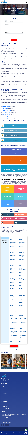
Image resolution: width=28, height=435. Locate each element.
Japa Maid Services (6, 114)
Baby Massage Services (7, 116)
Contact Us (5, 393)
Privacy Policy (5, 404)
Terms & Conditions (7, 408)
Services (4, 391)
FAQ (3, 395)
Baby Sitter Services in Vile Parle (22, 284)
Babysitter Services (6, 106)
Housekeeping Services (7, 118)
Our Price (4, 398)
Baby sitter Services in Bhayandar (21, 301)
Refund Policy (5, 406)
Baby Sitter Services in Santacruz (12, 284)
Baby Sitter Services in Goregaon (21, 290)
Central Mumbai (4, 242)
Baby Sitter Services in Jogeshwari (12, 290)
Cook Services (5, 108)
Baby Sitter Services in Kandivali (12, 295)
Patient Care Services (6, 112)
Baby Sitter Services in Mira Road (22, 274)
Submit (14, 39)
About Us (4, 386)
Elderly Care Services (6, 110)
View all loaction (14, 346)
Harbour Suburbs (5, 244)
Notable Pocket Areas (4, 248)
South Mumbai (4, 240)
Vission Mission (6, 389)
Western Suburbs (5, 238)
